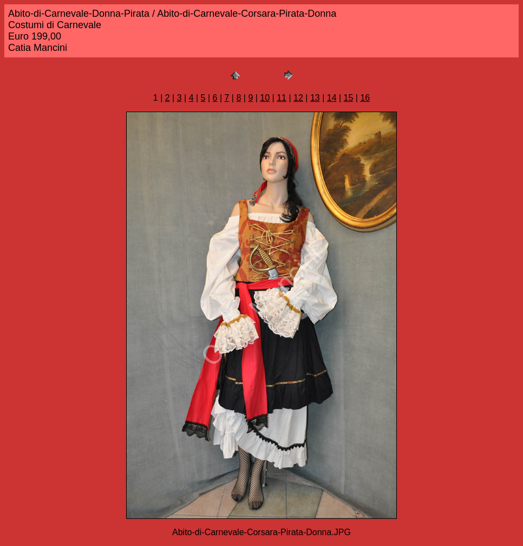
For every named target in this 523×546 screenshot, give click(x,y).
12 (298, 97)
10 (265, 97)
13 (315, 97)
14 (332, 97)
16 (365, 97)
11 (281, 97)
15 (349, 97)
